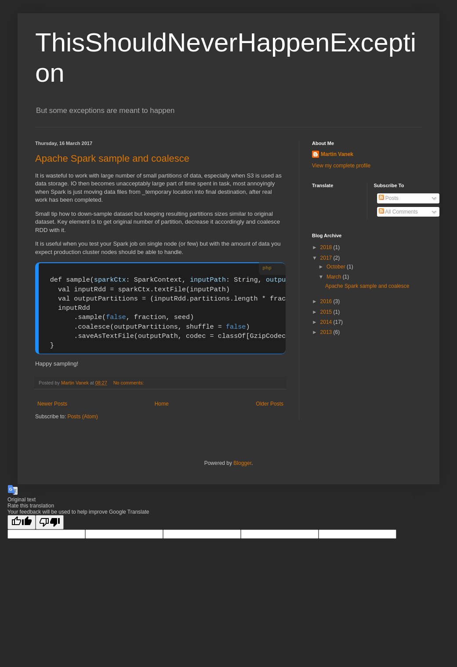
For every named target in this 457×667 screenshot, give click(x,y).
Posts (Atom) (82, 416)
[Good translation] (21, 522)
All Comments (398, 212)
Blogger (242, 463)
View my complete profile (341, 166)
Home (162, 404)
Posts (389, 198)
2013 (327, 332)
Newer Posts (52, 404)
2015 (327, 312)
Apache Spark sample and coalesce (112, 158)
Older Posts (269, 404)
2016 (327, 301)
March (334, 277)
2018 (327, 247)
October (336, 267)
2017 (327, 258)
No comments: (129, 382)
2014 (327, 322)
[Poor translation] (50, 522)
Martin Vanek (337, 154)
